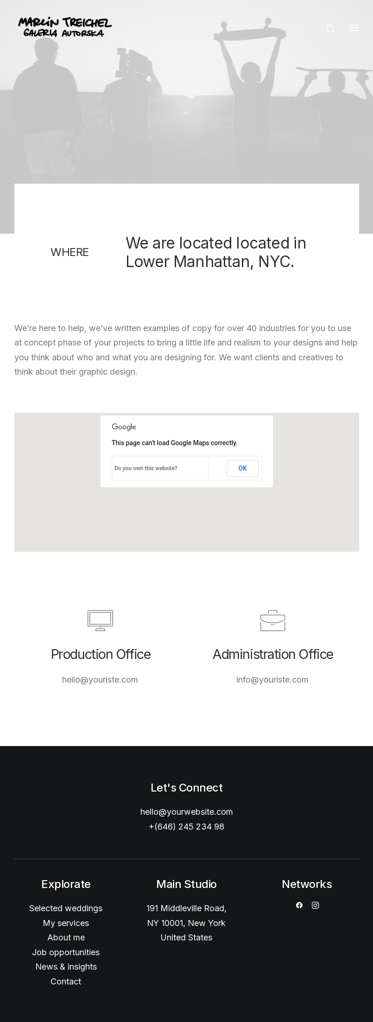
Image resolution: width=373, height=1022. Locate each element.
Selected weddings (65, 908)
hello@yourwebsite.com (186, 812)
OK (242, 468)
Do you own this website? (145, 468)
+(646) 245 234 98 (186, 826)
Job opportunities (66, 952)
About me (66, 937)
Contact (66, 981)
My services (66, 923)
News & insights (66, 966)
